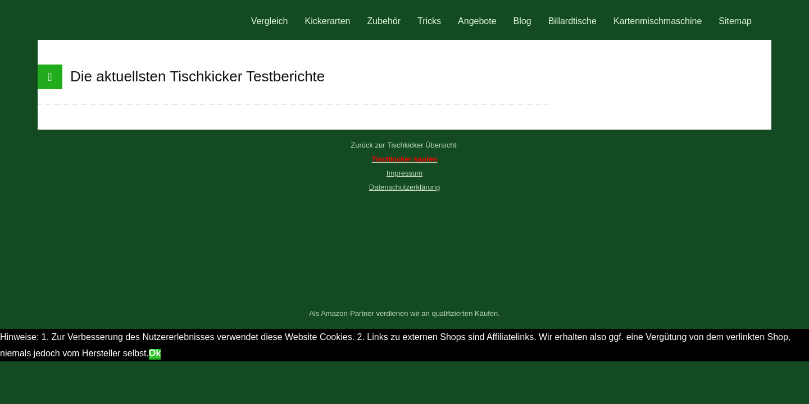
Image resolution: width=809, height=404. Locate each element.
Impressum (404, 173)
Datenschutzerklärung (404, 187)
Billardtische (572, 21)
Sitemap (735, 21)
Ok (155, 353)
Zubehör (384, 21)
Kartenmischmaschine (657, 21)
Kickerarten (328, 21)
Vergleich (269, 21)
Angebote (477, 21)
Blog (522, 21)
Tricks (429, 21)
